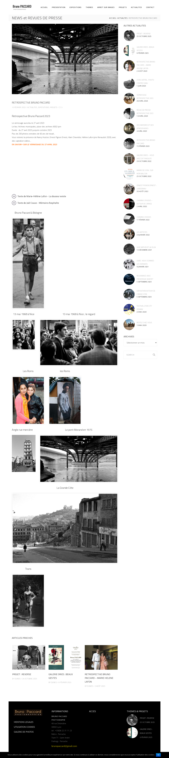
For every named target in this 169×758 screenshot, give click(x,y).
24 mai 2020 (142, 312)
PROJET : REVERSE (21, 674)
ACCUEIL (112, 18)
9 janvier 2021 (143, 267)
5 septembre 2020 (144, 282)
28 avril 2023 (142, 101)
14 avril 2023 (142, 116)
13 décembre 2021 (144, 250)
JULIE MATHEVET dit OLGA (146, 247)
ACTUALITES (122, 18)
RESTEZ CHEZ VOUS (144, 322)
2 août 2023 (100, 686)
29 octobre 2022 (144, 161)
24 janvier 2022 (143, 235)
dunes (18, 678)
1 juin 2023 (141, 86)
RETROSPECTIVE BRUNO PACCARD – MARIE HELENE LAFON (99, 677)
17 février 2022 (143, 220)
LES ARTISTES (142, 232)
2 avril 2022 (142, 206)
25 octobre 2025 (29, 678)
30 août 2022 (142, 191)
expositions (43, 107)
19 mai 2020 (142, 325)
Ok (158, 755)
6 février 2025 (64, 682)
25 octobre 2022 (144, 176)
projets (53, 107)
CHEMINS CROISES (144, 217)
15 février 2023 (19, 107)
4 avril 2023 (142, 131)
